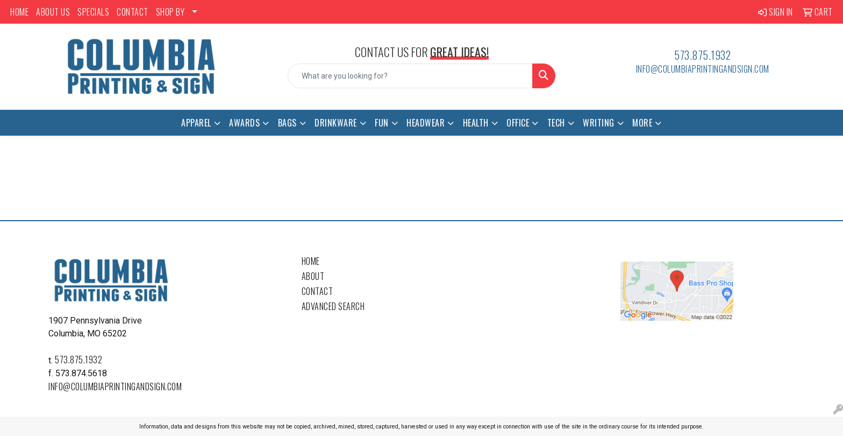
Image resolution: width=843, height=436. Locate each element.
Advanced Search (333, 306)
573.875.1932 (702, 55)
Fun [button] (382, 122)
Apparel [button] (196, 122)
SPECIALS (93, 11)
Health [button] (476, 122)
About (313, 276)
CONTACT (132, 11)
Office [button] (517, 122)
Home (311, 261)
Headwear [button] (425, 122)
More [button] (642, 122)
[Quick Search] (410, 76)
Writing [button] (599, 122)
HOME (19, 11)
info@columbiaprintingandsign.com (702, 68)
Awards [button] (244, 122)
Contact (317, 291)
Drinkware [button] (336, 122)
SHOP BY (170, 11)
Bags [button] (287, 122)
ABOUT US (53, 11)
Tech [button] (556, 122)
